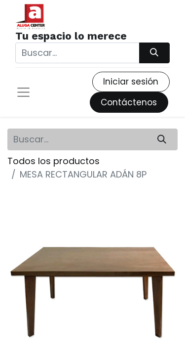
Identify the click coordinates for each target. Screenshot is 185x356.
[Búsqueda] (154, 53)
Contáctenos (129, 102)
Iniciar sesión (130, 82)
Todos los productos (53, 161)
